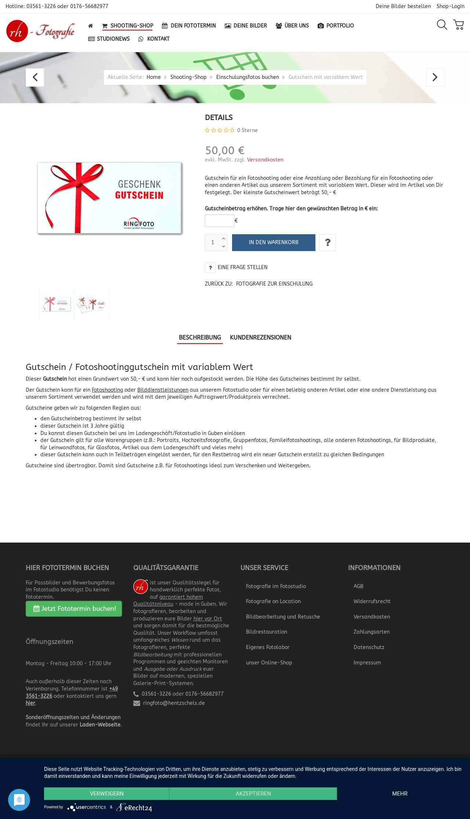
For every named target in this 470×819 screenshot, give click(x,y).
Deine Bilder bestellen (403, 6)
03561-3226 (41, 6)
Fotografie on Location (273, 601)
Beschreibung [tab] (200, 337)
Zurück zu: (258, 284)
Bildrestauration (266, 632)
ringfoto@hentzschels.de (174, 703)
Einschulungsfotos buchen (247, 77)
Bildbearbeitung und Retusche (283, 617)
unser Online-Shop (269, 663)
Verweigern (107, 793)
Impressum (367, 663)
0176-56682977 (89, 6)
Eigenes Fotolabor (268, 647)
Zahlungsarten (372, 632)
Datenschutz (369, 647)
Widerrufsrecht (372, 601)
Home (154, 77)
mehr (400, 793)
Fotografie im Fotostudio (276, 586)
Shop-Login (450, 6)
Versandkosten (265, 160)
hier (30, 703)
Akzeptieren (253, 793)
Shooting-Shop (188, 77)
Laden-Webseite (100, 725)
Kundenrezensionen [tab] (260, 337)
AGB (359, 586)
